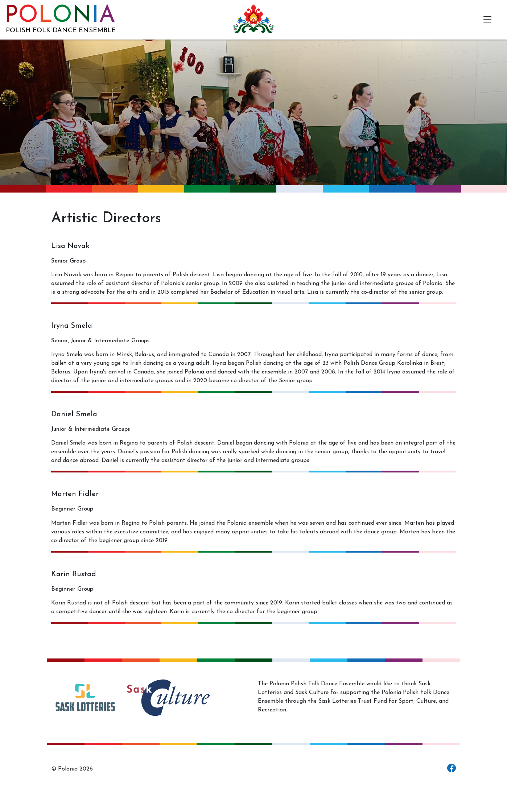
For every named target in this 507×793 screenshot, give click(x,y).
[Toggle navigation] (487, 19)
